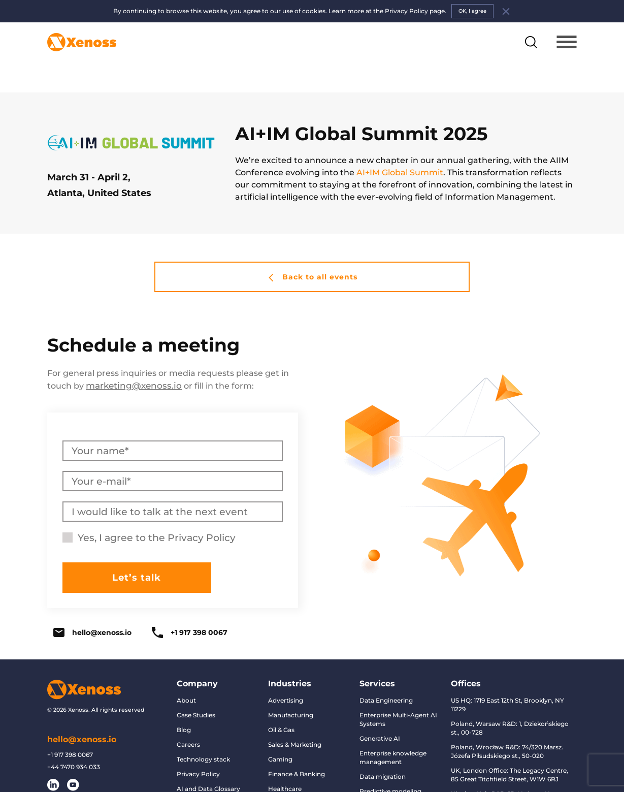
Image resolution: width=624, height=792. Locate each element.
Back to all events (312, 255)
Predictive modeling (390, 769)
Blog (184, 707)
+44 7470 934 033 (73, 744)
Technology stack (203, 737)
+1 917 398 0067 (189, 610)
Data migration (382, 754)
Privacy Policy (202, 515)
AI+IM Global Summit (399, 150)
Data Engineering (386, 678)
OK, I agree (472, 11)
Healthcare (285, 766)
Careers (188, 722)
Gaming (280, 737)
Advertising (285, 678)
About (186, 678)
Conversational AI (386, 783)
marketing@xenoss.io (131, 363)
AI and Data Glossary (208, 766)
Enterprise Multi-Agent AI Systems (398, 697)
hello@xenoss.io (92, 610)
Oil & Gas (281, 707)
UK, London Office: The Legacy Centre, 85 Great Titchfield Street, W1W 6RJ (509, 752)
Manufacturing (290, 692)
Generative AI (379, 716)
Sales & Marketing (294, 722)
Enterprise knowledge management (392, 735)
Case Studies (196, 692)
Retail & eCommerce (299, 781)
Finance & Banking (296, 751)
